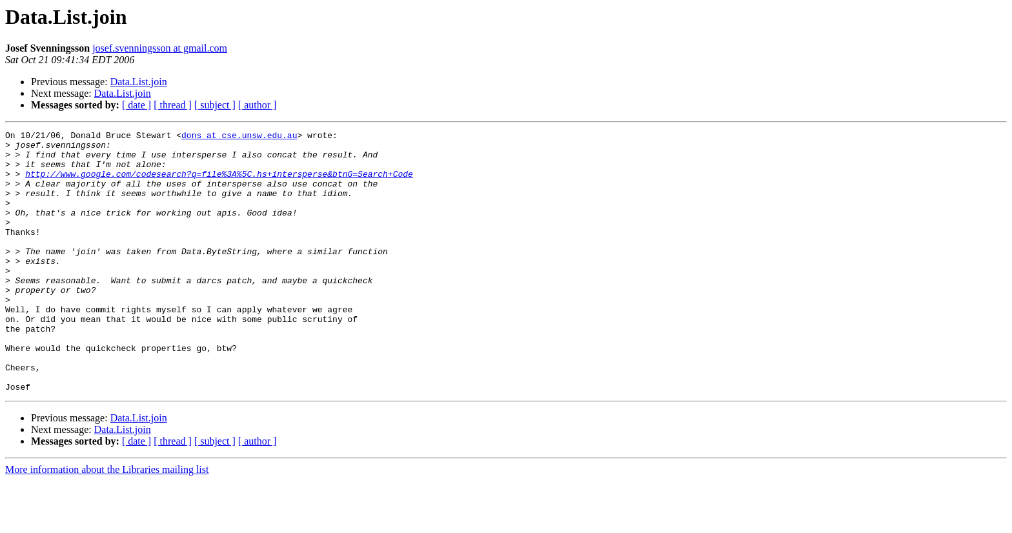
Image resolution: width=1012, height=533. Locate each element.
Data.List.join (138, 81)
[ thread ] (173, 104)
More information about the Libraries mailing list (106, 521)
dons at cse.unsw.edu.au (239, 137)
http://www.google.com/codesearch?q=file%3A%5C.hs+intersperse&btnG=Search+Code (219, 183)
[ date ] (136, 104)
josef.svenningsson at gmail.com (159, 48)
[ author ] (257, 104)
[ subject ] (215, 104)
